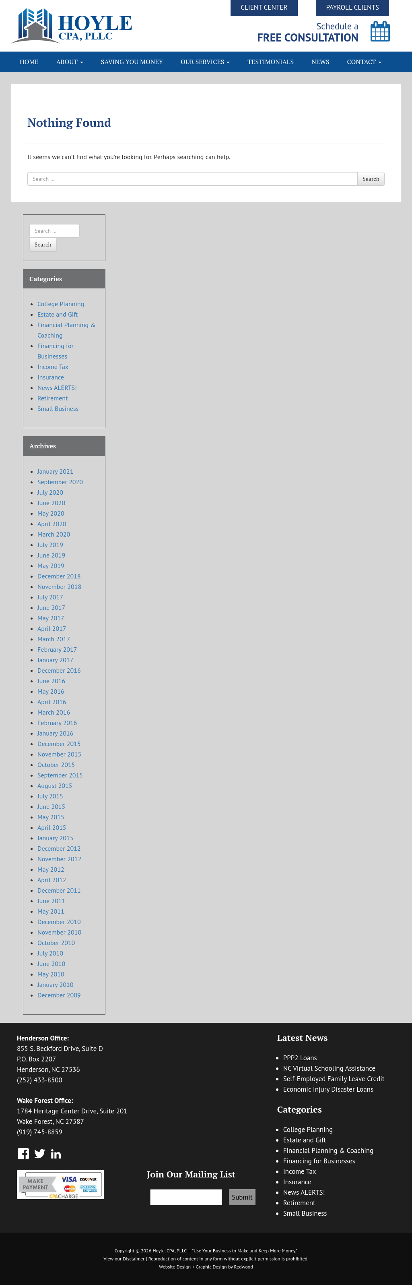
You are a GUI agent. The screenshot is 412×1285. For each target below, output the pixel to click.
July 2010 (50, 953)
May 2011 (50, 911)
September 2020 (60, 482)
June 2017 (51, 607)
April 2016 (51, 702)
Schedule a (308, 32)
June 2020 (51, 503)
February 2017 (57, 649)
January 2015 (55, 838)
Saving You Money (132, 61)
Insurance (50, 377)
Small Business (57, 408)
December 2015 (59, 744)
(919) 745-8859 (39, 1131)
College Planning (60, 304)
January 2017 (55, 660)
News (320, 61)
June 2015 (51, 806)
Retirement (52, 398)
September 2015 (60, 775)
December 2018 (59, 576)
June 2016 (51, 681)
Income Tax (52, 367)
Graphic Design (211, 1267)
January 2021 (55, 471)
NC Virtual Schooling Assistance (329, 1068)
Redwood (243, 1267)
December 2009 (59, 995)
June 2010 (51, 964)
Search (371, 178)
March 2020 (53, 534)
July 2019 (50, 545)
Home (29, 61)
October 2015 (56, 765)
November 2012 (59, 859)
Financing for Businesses (319, 1160)
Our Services (205, 61)
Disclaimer (133, 1259)
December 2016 (59, 670)
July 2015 (50, 796)
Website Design (175, 1267)
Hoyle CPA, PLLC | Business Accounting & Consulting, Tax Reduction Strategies (108, 26)
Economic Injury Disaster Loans (328, 1089)
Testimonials (270, 61)
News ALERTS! (57, 387)
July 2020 (50, 492)
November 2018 (59, 586)
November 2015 (59, 754)
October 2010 (56, 943)
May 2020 (50, 513)
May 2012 (50, 869)
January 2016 (55, 733)
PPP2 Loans (300, 1057)
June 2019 (51, 555)
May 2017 (50, 618)
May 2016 (50, 691)
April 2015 (51, 827)
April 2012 (51, 880)
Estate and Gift (57, 314)
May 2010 (50, 974)
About (69, 61)
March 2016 (53, 712)
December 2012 (59, 848)
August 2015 (54, 785)
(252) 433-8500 (39, 1080)
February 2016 (57, 723)
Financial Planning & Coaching (328, 1150)
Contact (364, 61)
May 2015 (50, 817)
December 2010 (59, 922)
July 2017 (50, 597)
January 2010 (55, 984)
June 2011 (51, 901)
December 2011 (59, 890)
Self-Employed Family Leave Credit (334, 1078)
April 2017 (51, 628)
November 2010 (59, 932)
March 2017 (53, 639)
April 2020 (51, 524)
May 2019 (50, 566)
